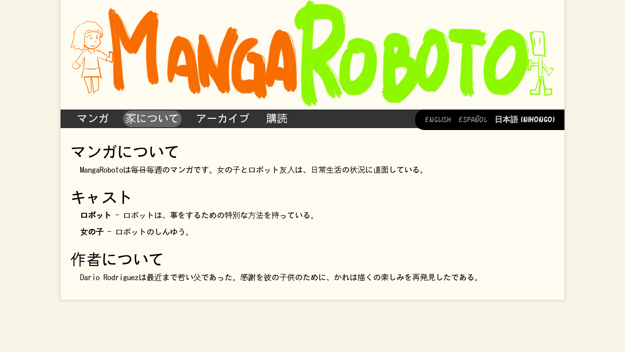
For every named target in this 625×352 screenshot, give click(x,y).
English (438, 119)
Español (472, 119)
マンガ (93, 118)
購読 (277, 118)
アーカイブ (223, 118)
